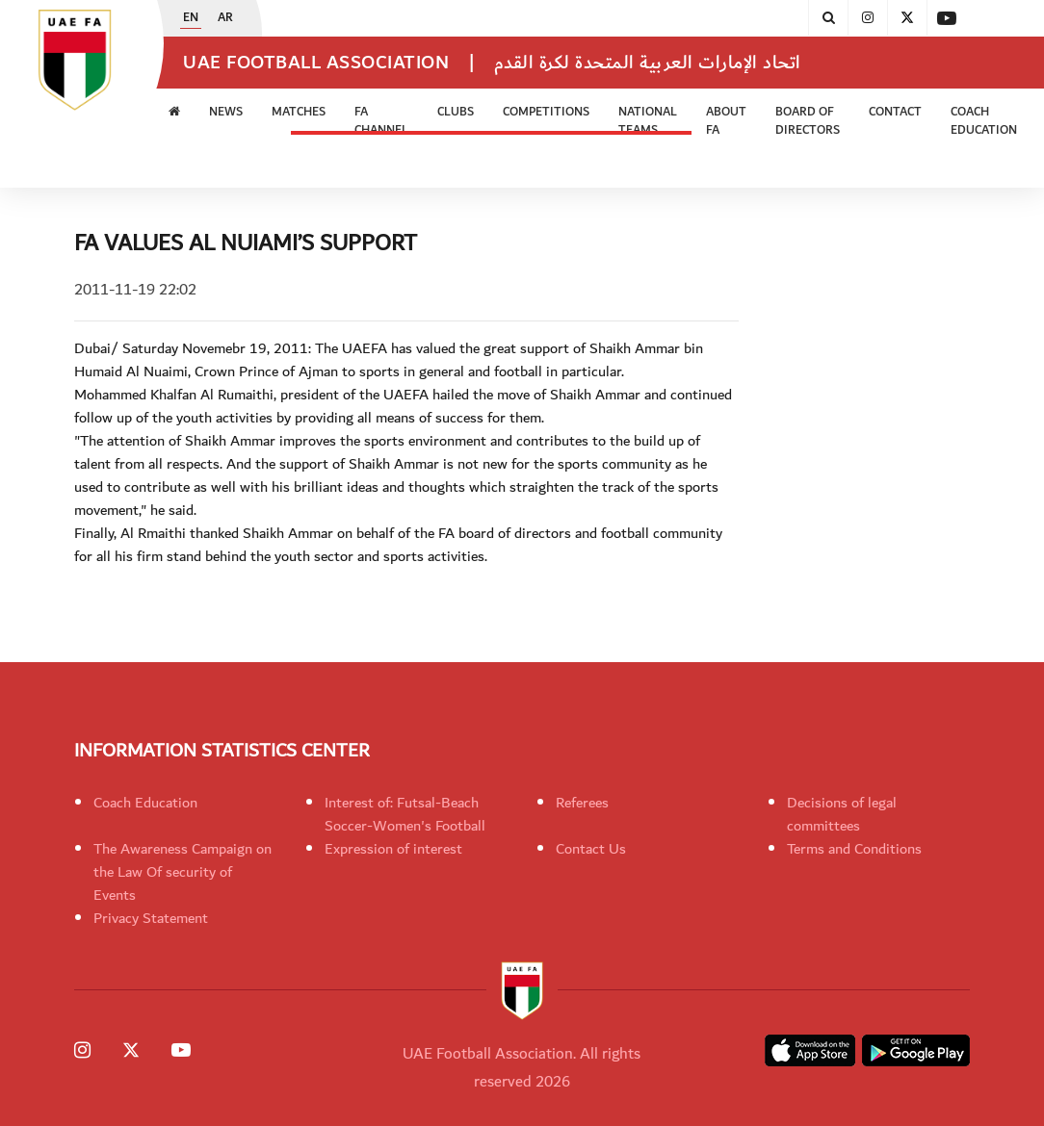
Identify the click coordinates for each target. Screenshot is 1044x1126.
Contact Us (591, 848)
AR (225, 18)
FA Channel (381, 121)
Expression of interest (393, 848)
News (226, 112)
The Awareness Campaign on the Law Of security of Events (182, 872)
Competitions (546, 112)
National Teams (647, 121)
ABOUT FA (726, 121)
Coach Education (984, 121)
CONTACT (895, 112)
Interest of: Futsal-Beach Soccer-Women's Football (405, 814)
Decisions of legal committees (842, 814)
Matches (299, 112)
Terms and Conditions (854, 848)
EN (190, 18)
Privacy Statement (150, 918)
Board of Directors (807, 121)
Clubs (455, 112)
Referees (582, 802)
